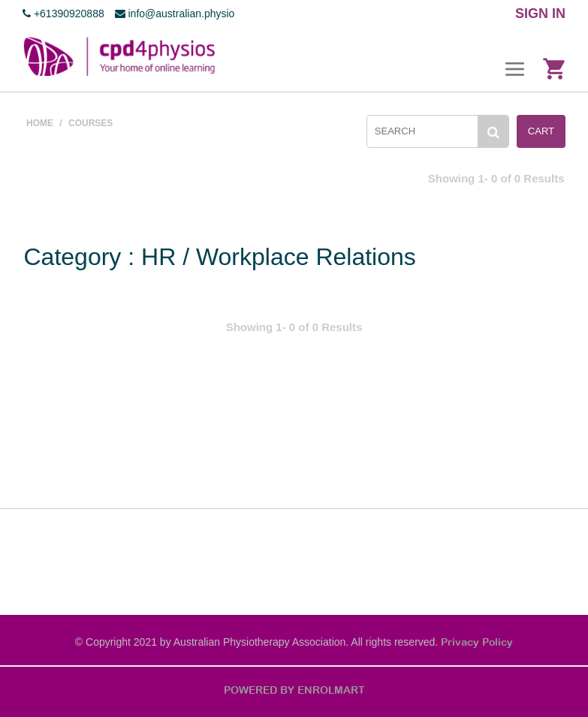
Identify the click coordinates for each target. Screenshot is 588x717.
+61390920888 (63, 14)
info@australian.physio (175, 14)
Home (39, 123)
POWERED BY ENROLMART (294, 690)
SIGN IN (540, 14)
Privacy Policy (477, 642)
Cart (541, 131)
